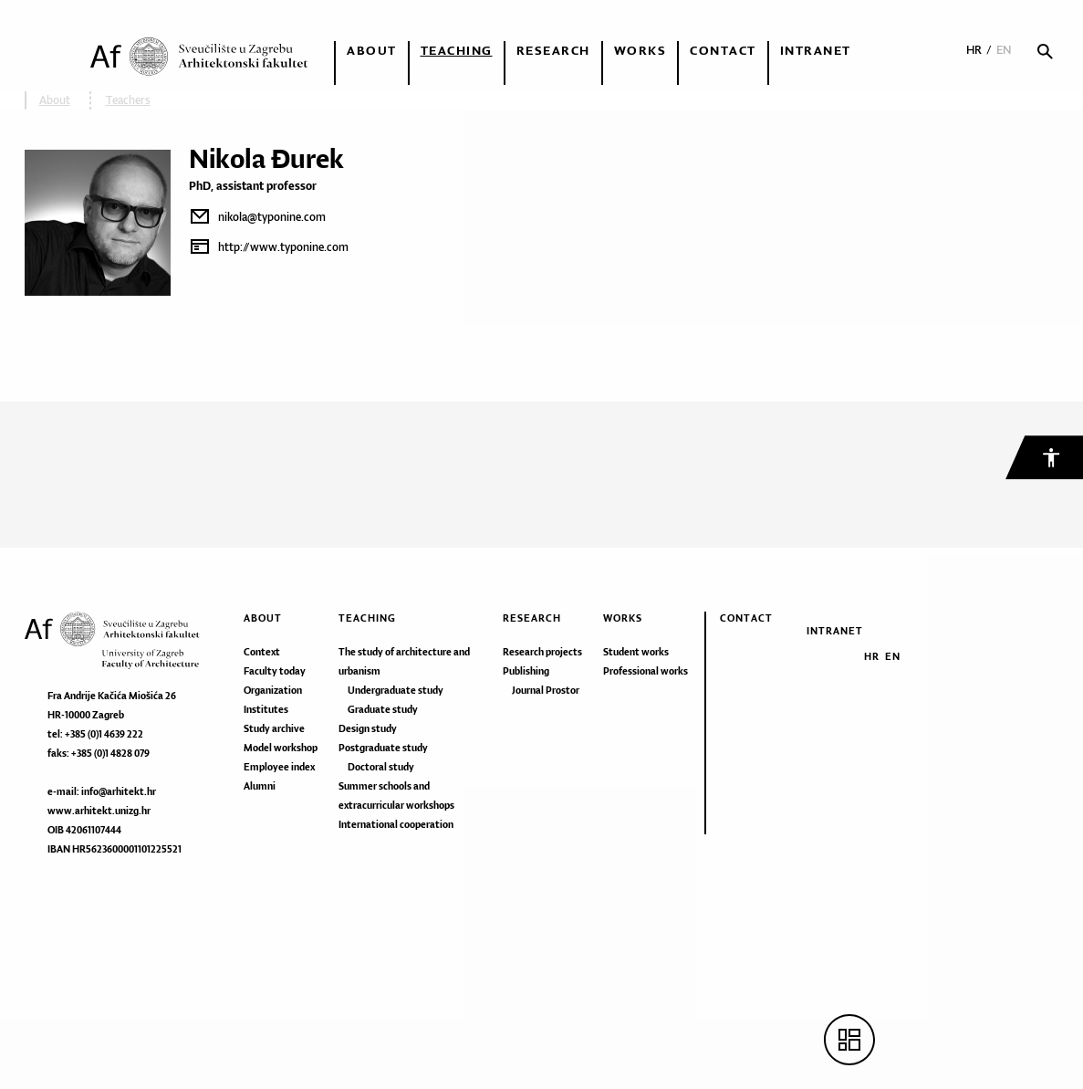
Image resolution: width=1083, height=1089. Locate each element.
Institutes (266, 709)
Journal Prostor (545, 690)
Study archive (274, 728)
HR (974, 50)
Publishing (526, 671)
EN (1004, 50)
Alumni (260, 786)
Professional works (645, 671)
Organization (273, 690)
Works (640, 50)
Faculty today (275, 671)
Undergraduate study (395, 690)
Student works (636, 651)
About (372, 50)
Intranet (815, 50)
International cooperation (395, 824)
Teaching (457, 50)
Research (553, 50)
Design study (367, 728)
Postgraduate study (383, 747)
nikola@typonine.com (272, 217)
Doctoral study (381, 766)
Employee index (279, 766)
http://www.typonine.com (283, 247)
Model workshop (281, 747)
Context (262, 651)
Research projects (542, 651)
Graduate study (383, 709)
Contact (723, 50)
